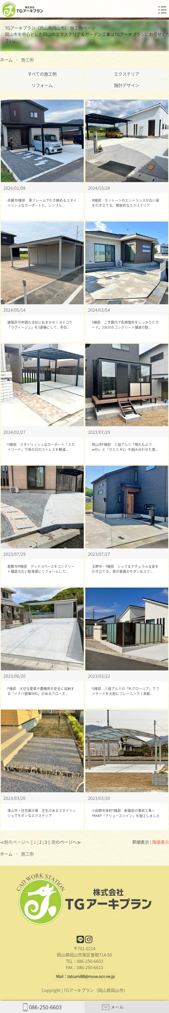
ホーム (6, 59)
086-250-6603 (42, 1007)
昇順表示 (140, 842)
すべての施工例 (42, 74)
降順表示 (160, 842)
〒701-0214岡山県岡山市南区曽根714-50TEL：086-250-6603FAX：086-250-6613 (84, 954)
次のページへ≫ (66, 842)
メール (112, 1007)
